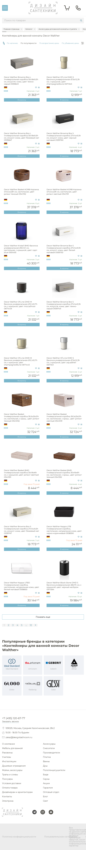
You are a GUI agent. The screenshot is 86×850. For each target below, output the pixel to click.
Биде (45, 774)
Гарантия (48, 787)
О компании (8, 744)
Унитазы (6, 757)
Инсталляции (9, 761)
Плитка (47, 757)
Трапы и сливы (10, 774)
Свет (45, 801)
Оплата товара (9, 787)
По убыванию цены (70, 43)
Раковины (7, 752)
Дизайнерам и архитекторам (17, 792)
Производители (51, 752)
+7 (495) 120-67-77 (13, 718)
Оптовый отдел (51, 792)
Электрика (7, 801)
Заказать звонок (10, 721)
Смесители (49, 748)
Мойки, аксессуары (12, 770)
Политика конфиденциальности (19, 836)
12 (31, 625)
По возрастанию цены (49, 43)
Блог (45, 796)
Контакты (7, 796)
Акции (46, 783)
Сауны (46, 779)
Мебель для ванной (12, 748)
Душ (45, 766)
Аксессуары (49, 744)
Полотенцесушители (54, 770)
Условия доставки (11, 783)
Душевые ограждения (14, 766)
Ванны (46, 761)
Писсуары (7, 779)
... (26, 625)
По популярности (28, 43)
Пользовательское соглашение (60, 836)
